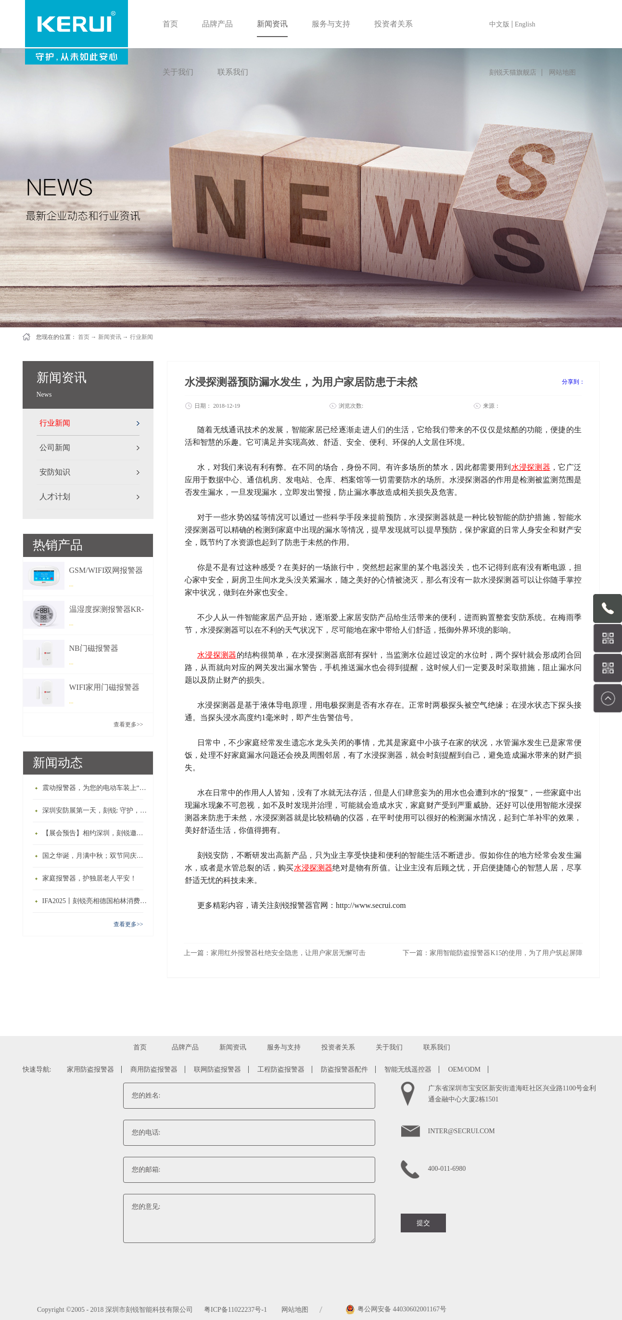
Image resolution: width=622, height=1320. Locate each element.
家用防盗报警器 (90, 1069)
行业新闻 (141, 337)
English (525, 24)
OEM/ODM (464, 1069)
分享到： (573, 381)
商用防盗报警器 (154, 1069)
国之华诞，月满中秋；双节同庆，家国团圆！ (95, 855)
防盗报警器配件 (344, 1069)
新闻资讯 (109, 337)
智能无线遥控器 (408, 1069)
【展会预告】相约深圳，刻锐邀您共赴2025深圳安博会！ (95, 833)
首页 (170, 24)
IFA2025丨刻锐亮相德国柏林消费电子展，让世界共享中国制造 (95, 901)
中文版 (499, 24)
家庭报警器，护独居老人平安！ (89, 878)
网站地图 (562, 72)
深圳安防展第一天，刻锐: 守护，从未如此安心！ (95, 810)
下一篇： (493, 953)
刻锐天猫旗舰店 (512, 72)
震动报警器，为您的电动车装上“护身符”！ (95, 787)
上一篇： (275, 953)
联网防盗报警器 (217, 1069)
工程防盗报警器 (281, 1069)
